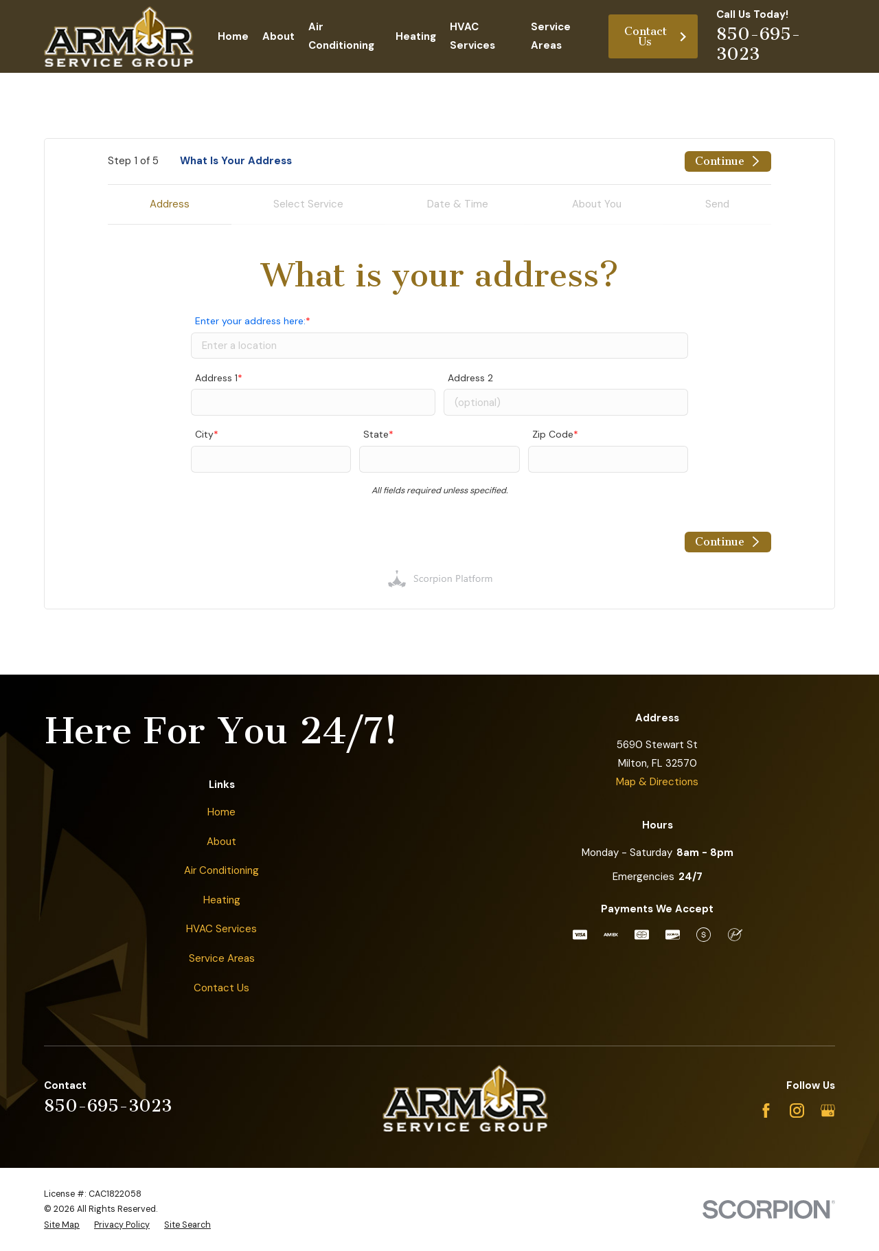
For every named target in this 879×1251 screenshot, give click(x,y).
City (204, 434)
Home (221, 812)
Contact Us (655, 36)
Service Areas (222, 958)
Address (170, 204)
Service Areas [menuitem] (551, 36)
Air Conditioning (221, 870)
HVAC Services (221, 929)
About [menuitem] (278, 36)
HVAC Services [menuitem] (472, 36)
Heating (221, 900)
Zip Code (552, 434)
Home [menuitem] (233, 36)
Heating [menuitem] (416, 36)
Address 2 (470, 378)
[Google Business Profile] (828, 1110)
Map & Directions (657, 782)
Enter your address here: (250, 321)
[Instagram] (797, 1110)
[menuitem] (62, 1225)
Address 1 (216, 378)
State (376, 434)
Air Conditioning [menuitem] (341, 36)
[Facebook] (766, 1110)
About (221, 841)
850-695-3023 (758, 43)
